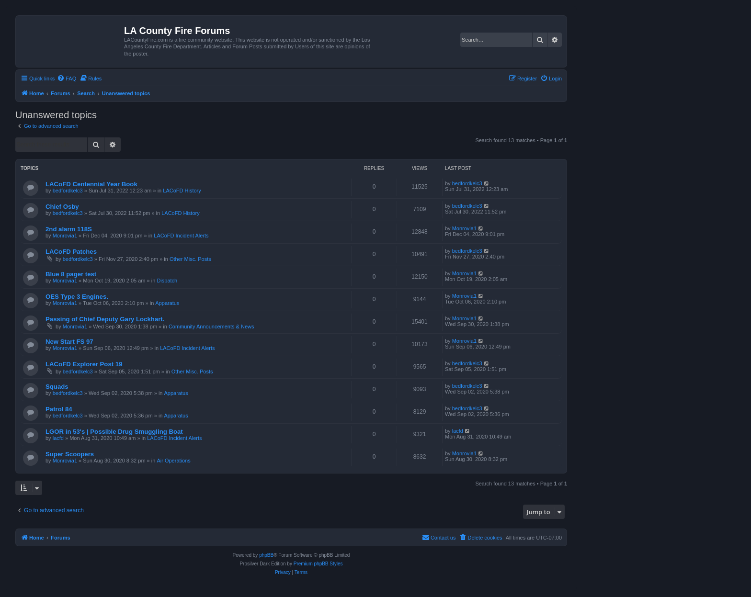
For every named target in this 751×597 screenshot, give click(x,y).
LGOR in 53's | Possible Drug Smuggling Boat (114, 431)
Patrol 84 (59, 409)
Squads (57, 386)
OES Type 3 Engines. (77, 296)
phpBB (266, 555)
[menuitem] (66, 78)
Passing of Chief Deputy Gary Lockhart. (105, 319)
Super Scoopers (70, 454)
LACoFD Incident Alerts (181, 235)
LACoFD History (182, 190)
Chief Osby (62, 206)
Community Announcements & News (211, 326)
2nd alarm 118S (69, 229)
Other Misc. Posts (190, 259)
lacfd (58, 438)
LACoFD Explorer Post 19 (84, 364)
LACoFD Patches (71, 251)
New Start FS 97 (69, 341)
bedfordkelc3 (68, 190)
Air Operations (173, 460)
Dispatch (167, 280)
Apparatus (167, 303)
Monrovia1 (65, 235)
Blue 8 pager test (71, 274)
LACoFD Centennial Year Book (91, 184)
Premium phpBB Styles (318, 563)
